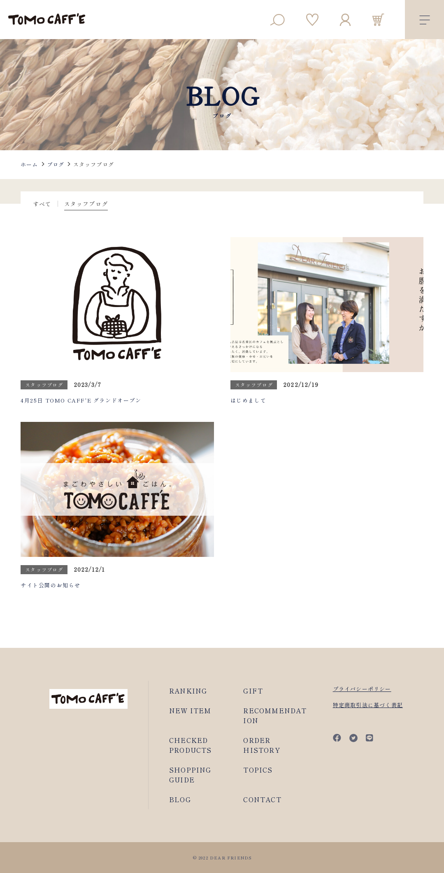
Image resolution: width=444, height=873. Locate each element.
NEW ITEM (190, 710)
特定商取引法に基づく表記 (368, 705)
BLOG (180, 799)
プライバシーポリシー (362, 689)
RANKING (188, 691)
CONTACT (262, 799)
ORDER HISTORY (261, 745)
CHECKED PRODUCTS (190, 745)
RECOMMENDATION (275, 715)
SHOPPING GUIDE (190, 775)
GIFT (253, 691)
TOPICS (257, 770)
